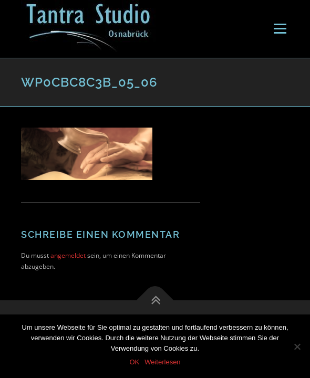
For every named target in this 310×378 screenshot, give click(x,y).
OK (134, 362)
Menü (279, 28)
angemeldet (68, 255)
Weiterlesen (162, 362)
